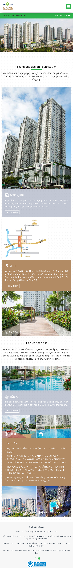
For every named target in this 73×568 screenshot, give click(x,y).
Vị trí (12, 265)
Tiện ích (14, 396)
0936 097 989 (18, 15)
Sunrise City (62, 15)
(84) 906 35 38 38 (63, 543)
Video (12, 433)
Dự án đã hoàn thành (22, 512)
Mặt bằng (14, 332)
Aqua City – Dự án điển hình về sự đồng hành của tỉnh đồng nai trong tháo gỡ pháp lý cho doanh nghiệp (36, 479)
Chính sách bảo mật (36, 527)
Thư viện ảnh (52, 512)
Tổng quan (16, 195)
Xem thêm (12, 212)
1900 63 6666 (39, 546)
